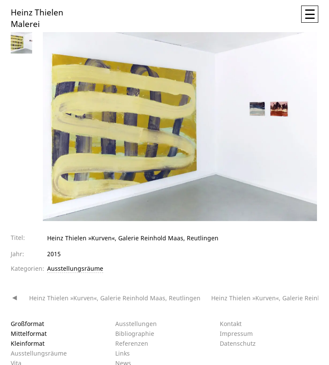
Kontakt (231, 324)
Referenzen (131, 343)
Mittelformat (29, 333)
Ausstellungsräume (75, 268)
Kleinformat (28, 343)
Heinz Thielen (37, 11)
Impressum (236, 333)
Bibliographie (134, 333)
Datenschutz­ (238, 343)
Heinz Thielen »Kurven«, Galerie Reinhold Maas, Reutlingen (114, 298)
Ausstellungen (136, 324)
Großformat (27, 324)
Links (122, 353)
